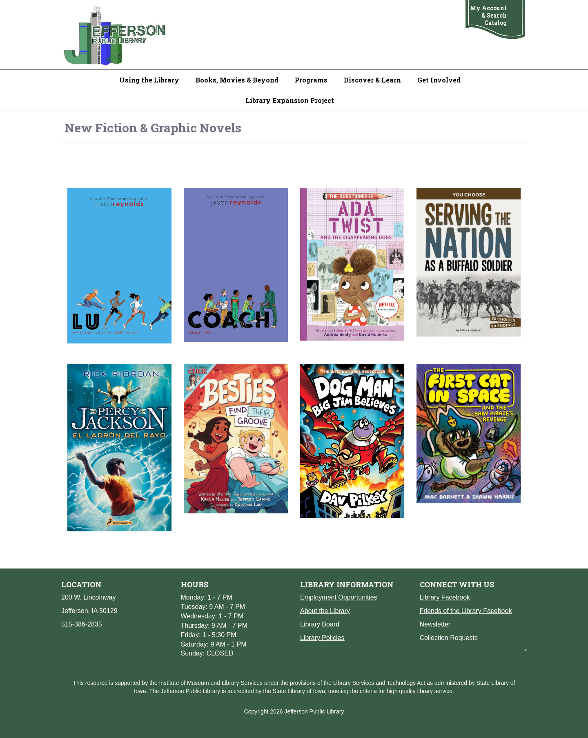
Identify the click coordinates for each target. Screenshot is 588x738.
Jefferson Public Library (314, 711)
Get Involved (439, 80)
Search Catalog (495, 19)
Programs (311, 80)
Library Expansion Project (289, 100)
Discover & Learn (372, 80)
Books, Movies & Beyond (237, 80)
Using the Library (149, 80)
